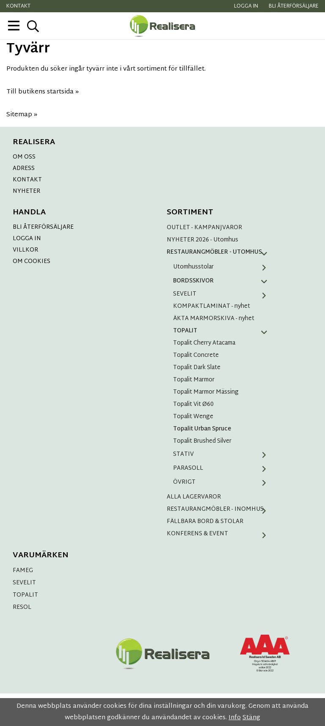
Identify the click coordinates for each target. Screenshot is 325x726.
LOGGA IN (27, 238)
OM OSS (24, 157)
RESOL (22, 607)
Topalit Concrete (196, 355)
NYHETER (26, 191)
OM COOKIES (31, 261)
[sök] (32, 26)
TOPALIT (223, 331)
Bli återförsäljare (294, 6)
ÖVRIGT (223, 482)
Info (235, 717)
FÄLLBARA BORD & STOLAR (205, 521)
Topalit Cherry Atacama (204, 343)
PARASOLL (223, 468)
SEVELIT (223, 294)
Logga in (246, 6)
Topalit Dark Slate (196, 367)
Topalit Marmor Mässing (206, 392)
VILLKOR (25, 250)
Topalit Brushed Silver (202, 441)
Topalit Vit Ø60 (193, 404)
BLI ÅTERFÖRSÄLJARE (43, 227)
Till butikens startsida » (42, 92)
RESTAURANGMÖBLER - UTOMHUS (220, 252)
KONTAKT (27, 180)
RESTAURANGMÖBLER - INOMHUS (220, 509)
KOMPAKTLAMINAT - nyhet (211, 306)
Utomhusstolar (223, 267)
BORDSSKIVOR (223, 281)
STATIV (223, 454)
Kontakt (18, 6)
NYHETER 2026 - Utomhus (202, 240)
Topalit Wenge (193, 416)
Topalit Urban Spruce (202, 429)
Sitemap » (21, 115)
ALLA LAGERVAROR (194, 497)
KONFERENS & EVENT (220, 534)
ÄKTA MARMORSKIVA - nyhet (213, 318)
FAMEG (23, 570)
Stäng (251, 717)
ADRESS (24, 168)
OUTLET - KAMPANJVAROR (204, 227)
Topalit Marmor (194, 380)
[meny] (13, 25)
